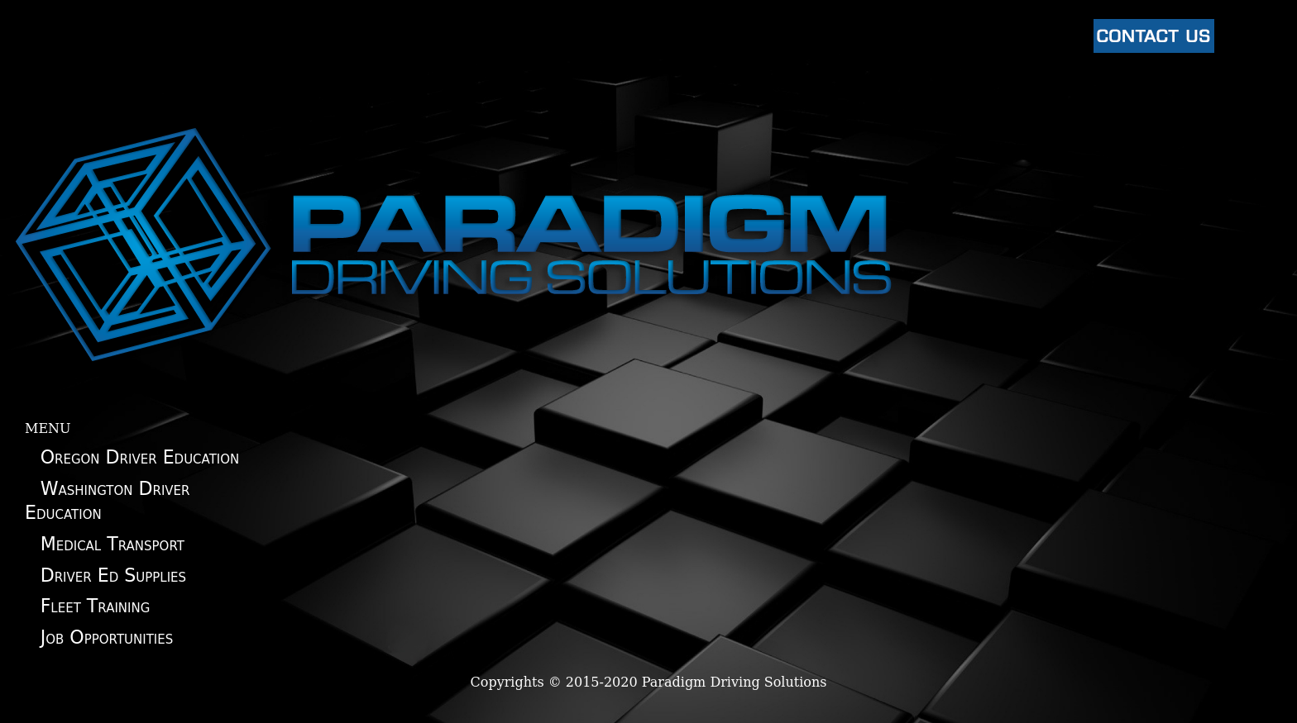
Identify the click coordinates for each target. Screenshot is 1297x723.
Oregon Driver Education (140, 457)
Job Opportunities (107, 637)
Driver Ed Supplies (113, 575)
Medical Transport (112, 543)
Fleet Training (96, 605)
